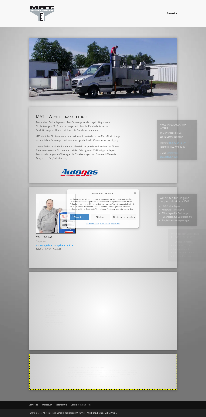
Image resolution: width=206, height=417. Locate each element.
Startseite (172, 13)
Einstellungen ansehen (124, 217)
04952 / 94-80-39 (187, 142)
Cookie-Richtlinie (92, 223)
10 (113, 93)
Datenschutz (105, 223)
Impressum (115, 223)
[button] (135, 193)
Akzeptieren (79, 217)
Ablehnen (100, 217)
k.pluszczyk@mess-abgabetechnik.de (54, 245)
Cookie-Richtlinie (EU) (80, 404)
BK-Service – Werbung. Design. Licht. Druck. (96, 413)
